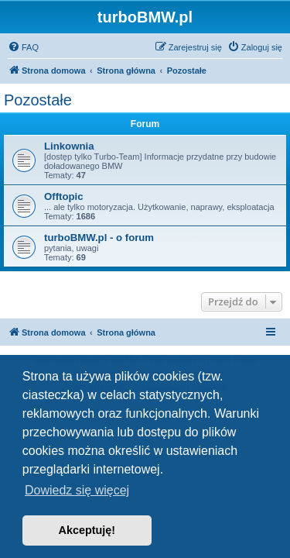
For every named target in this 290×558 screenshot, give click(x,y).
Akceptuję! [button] (87, 530)
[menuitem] (23, 47)
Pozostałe (38, 99)
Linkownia (69, 146)
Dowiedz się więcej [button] (77, 490)
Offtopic (64, 196)
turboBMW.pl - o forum (99, 237)
